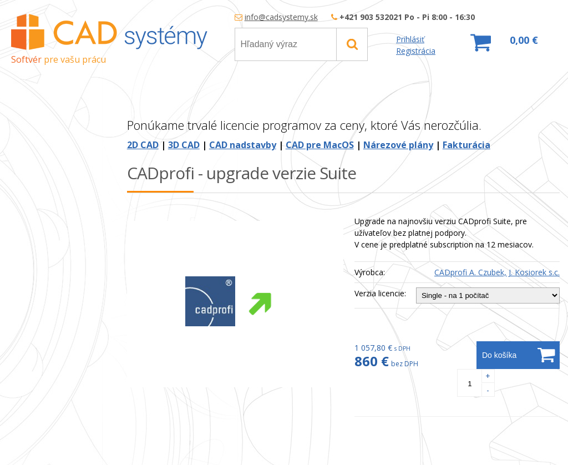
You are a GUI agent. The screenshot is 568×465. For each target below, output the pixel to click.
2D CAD (143, 145)
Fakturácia (466, 145)
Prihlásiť (410, 39)
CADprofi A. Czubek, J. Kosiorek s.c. (497, 272)
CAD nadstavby (242, 145)
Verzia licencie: (380, 293)
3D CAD (184, 145)
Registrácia (415, 51)
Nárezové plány (398, 145)
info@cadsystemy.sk (281, 17)
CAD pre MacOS (320, 145)
